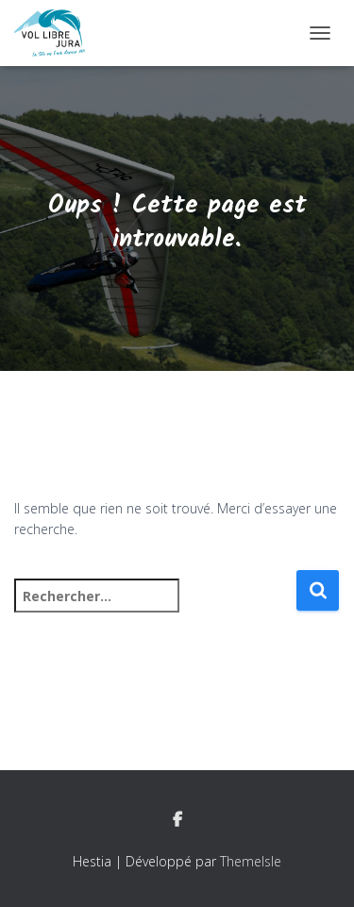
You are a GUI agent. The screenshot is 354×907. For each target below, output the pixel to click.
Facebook (177, 820)
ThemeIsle (250, 861)
